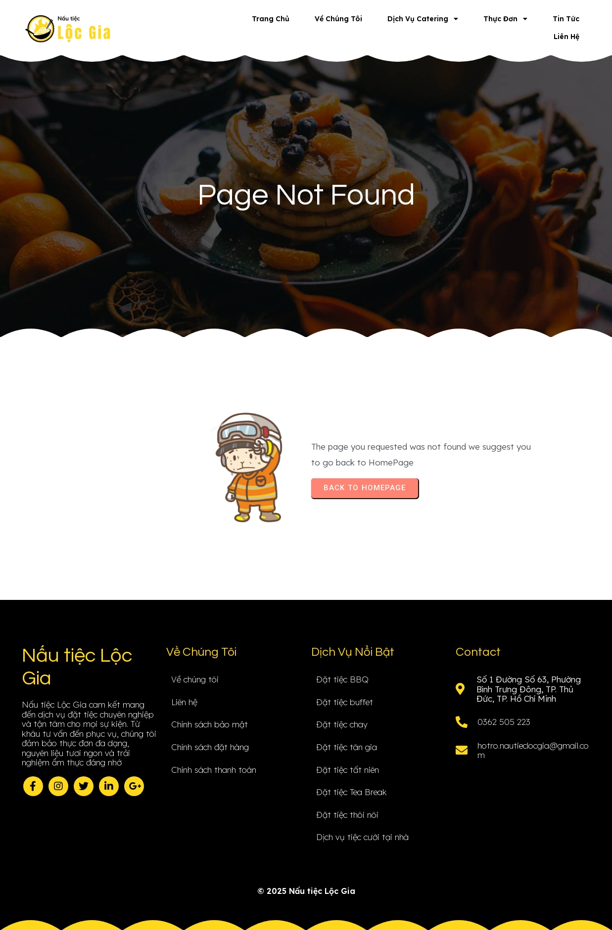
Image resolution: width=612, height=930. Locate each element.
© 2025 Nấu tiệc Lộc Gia (306, 891)
